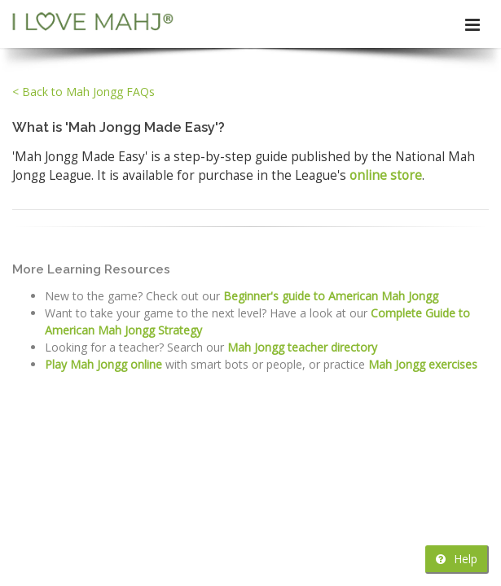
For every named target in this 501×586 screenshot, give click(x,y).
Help (456, 558)
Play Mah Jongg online (103, 364)
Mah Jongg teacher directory (302, 347)
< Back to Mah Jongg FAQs (83, 91)
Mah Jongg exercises (422, 364)
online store (385, 175)
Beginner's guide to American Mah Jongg (330, 296)
